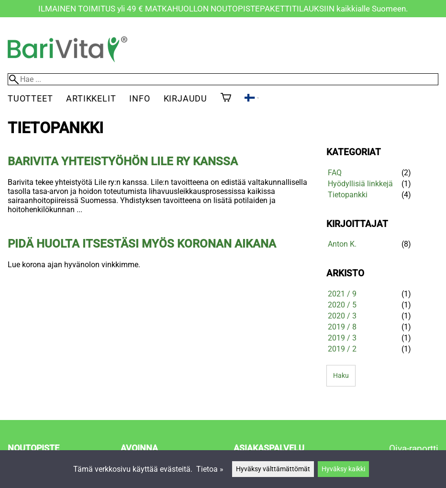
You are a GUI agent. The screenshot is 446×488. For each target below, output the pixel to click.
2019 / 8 (342, 326)
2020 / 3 (342, 315)
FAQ (335, 172)
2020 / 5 (342, 304)
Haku (341, 376)
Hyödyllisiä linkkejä (360, 183)
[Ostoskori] (226, 98)
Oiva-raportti (413, 448)
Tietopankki (348, 194)
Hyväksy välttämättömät (273, 469)
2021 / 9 (342, 293)
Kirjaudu (185, 98)
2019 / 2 (342, 348)
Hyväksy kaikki (343, 469)
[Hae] (223, 79)
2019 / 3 (342, 337)
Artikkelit (91, 98)
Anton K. (342, 244)
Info (139, 98)
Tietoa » (209, 469)
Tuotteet (30, 98)
